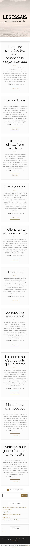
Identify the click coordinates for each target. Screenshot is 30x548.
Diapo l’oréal (15, 272)
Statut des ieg (15, 187)
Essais (14, 65)
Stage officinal (15, 100)
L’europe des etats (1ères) (15, 314)
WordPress (19, 539)
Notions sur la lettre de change (15, 231)
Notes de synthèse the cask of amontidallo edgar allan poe (15, 54)
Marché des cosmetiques (15, 406)
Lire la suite (15, 88)
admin (10, 84)
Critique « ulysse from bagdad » (15, 144)
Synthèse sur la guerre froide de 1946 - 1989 (15, 450)
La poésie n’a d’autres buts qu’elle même (15, 360)
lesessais (15, 17)
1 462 (14, 489)
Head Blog (15, 541)
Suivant (20, 489)
